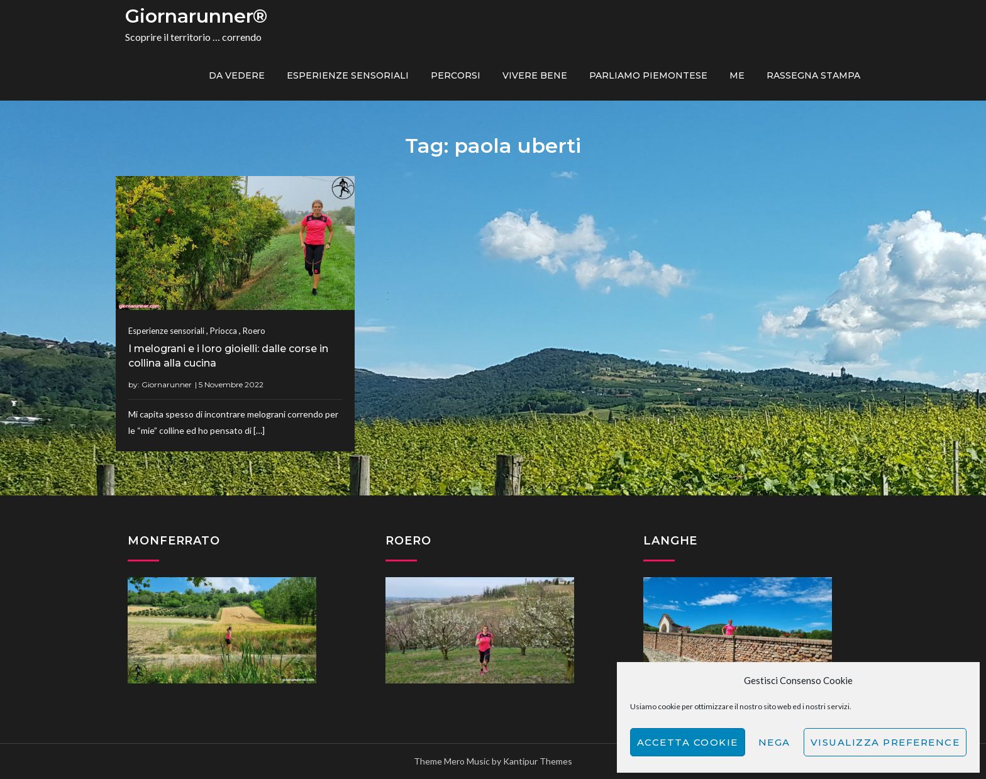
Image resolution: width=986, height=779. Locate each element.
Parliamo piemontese (648, 75)
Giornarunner (166, 384)
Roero (254, 331)
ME (737, 75)
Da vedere (237, 75)
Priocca (223, 331)
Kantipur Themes (537, 761)
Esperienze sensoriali (348, 75)
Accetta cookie (687, 742)
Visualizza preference (885, 742)
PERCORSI (455, 75)
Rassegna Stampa (813, 75)
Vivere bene (534, 75)
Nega (774, 742)
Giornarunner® (196, 16)
